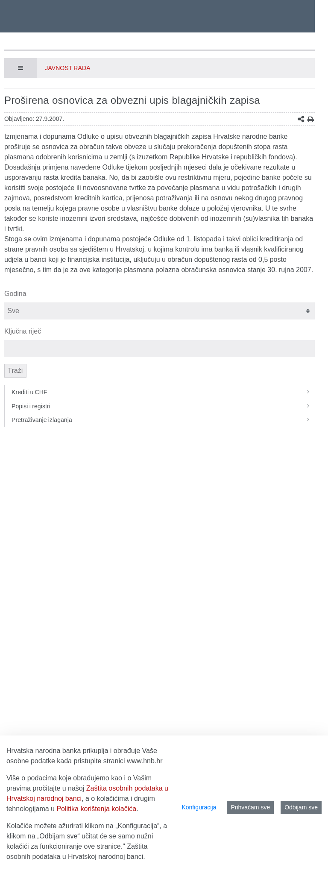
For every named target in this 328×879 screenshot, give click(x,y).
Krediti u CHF (163, 392)
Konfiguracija (199, 807)
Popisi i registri (163, 406)
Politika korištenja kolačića (96, 808)
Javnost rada (67, 67)
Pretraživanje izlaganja (163, 419)
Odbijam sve (301, 807)
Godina (15, 293)
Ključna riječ (22, 331)
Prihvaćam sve (250, 807)
